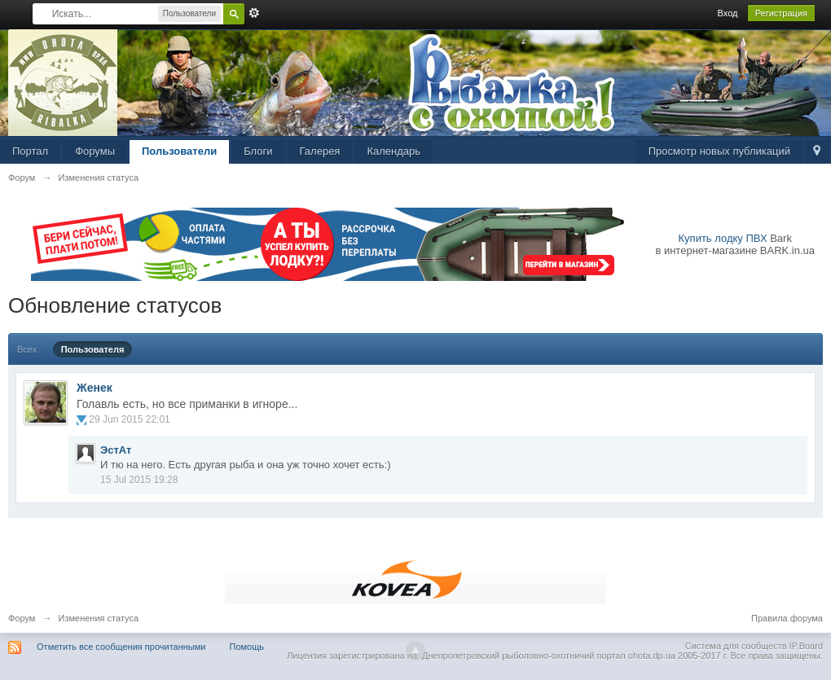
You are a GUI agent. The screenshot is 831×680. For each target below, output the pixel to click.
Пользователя (93, 349)
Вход (728, 13)
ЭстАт (115, 450)
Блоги (258, 151)
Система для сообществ (736, 646)
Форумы (95, 151)
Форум (21, 618)
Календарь (393, 151)
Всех (27, 349)
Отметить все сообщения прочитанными (121, 646)
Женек (94, 387)
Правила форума (787, 618)
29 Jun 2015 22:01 (129, 419)
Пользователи (179, 151)
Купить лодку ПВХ (723, 238)
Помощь (247, 646)
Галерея (320, 151)
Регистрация (781, 13)
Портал (30, 151)
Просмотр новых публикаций (719, 151)
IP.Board (806, 646)
